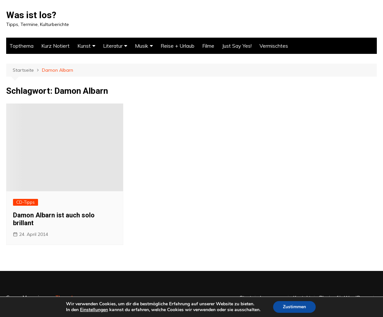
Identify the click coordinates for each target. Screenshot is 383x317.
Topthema (21, 46)
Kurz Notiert (55, 46)
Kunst (84, 46)
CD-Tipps (25, 202)
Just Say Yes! (237, 46)
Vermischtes (273, 46)
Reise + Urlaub (177, 46)
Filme (208, 46)
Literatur (113, 46)
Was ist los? (31, 15)
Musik (141, 46)
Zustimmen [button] (294, 307)
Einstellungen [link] (94, 310)
